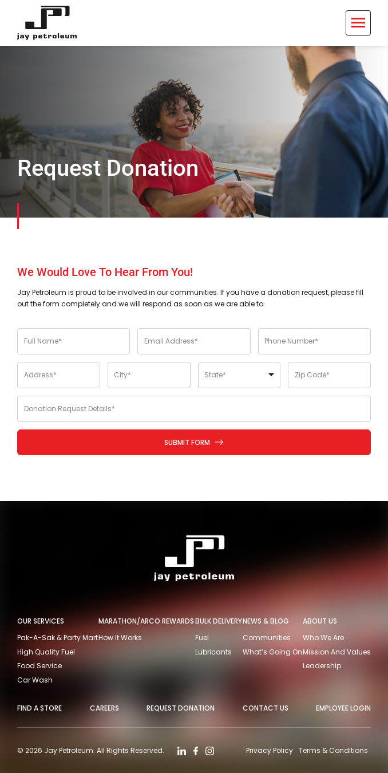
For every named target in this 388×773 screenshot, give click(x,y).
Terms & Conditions (333, 750)
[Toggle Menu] (358, 23)
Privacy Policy (269, 750)
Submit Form (194, 442)
